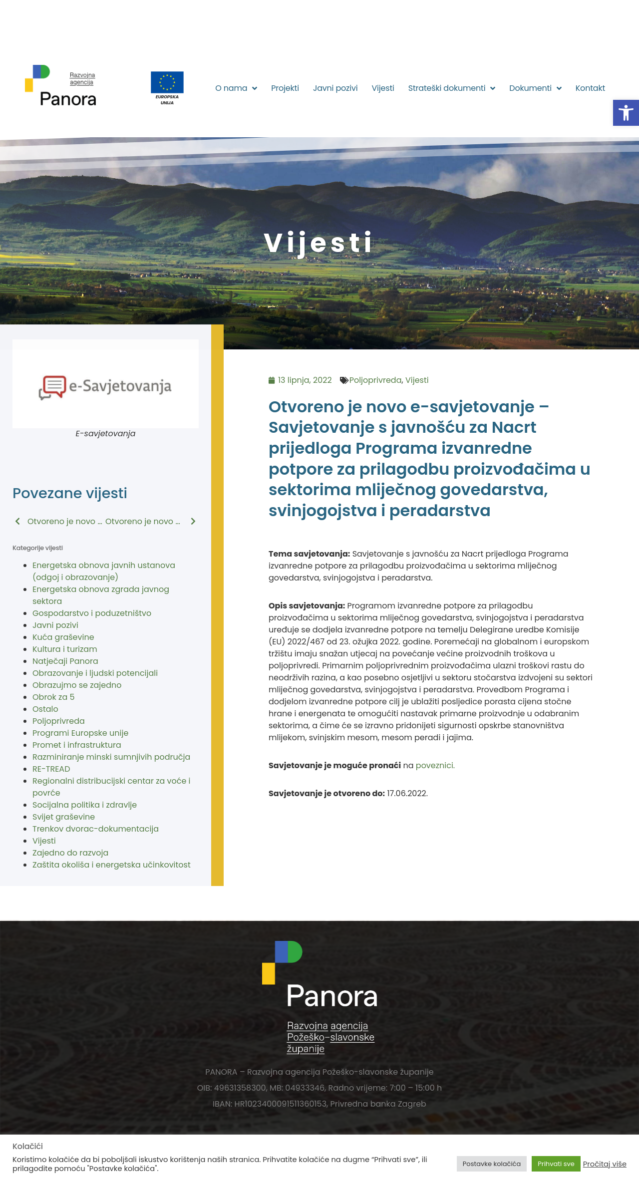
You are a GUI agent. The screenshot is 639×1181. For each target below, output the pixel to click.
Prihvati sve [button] (556, 1164)
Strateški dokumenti (452, 88)
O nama (236, 88)
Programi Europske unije (80, 733)
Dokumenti (535, 88)
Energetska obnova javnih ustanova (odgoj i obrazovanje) (103, 571)
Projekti (285, 88)
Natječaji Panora (65, 661)
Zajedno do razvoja (70, 853)
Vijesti (382, 88)
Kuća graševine (63, 637)
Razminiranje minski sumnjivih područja (111, 757)
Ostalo (45, 709)
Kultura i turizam (64, 649)
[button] (626, 113)
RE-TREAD (51, 769)
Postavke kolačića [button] (492, 1164)
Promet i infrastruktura (76, 745)
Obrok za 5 (53, 697)
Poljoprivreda (58, 721)
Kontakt (590, 88)
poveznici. (435, 765)
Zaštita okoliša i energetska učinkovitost (111, 865)
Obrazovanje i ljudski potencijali (95, 673)
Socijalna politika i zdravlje (84, 805)
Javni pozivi (335, 88)
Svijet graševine (63, 817)
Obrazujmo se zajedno (76, 685)
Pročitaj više (605, 1164)
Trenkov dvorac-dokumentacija (95, 829)
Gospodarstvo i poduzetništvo (91, 613)
